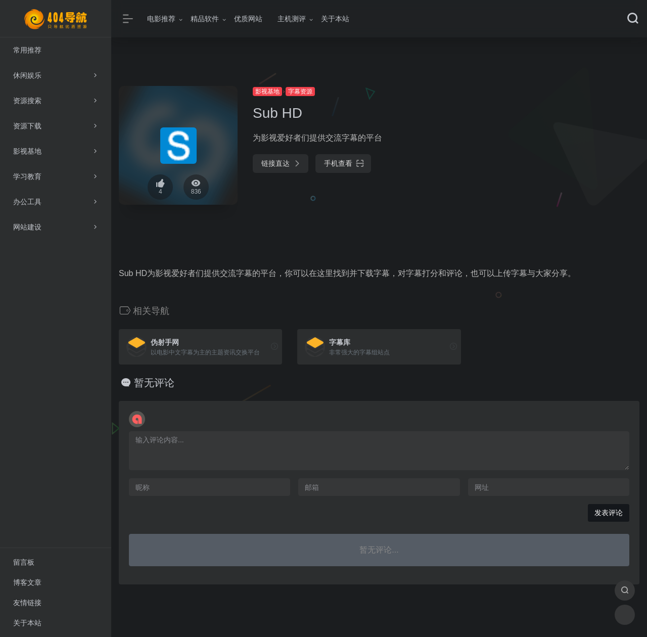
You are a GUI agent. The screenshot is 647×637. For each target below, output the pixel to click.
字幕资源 (300, 91)
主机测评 (292, 19)
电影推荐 (161, 19)
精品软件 (205, 19)
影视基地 (267, 91)
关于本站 (335, 19)
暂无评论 (154, 382)
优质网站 (248, 19)
